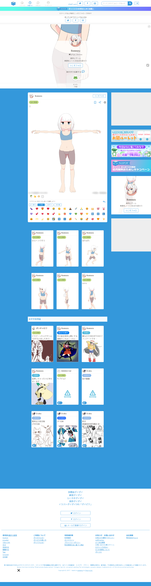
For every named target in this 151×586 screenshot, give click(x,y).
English (5, 538)
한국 (4, 545)
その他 (58, 205)
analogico (80, 570)
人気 (41, 205)
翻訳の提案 (12, 535)
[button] (18, 570)
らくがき (33, 102)
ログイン (75, 513)
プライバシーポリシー (72, 542)
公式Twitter (99, 540)
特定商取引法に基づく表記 (74, 545)
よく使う (33, 205)
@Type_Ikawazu (76, 54)
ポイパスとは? (39, 542)
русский (6, 554)
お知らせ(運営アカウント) (104, 538)
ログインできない (101, 547)
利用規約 (68, 538)
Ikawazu (75, 50)
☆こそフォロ (75, 65)
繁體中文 (6, 550)
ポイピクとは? (39, 538)
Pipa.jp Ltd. (89, 570)
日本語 (5, 557)
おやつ (49, 205)
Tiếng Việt (6, 542)
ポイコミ (98, 552)
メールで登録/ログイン (75, 525)
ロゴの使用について (102, 550)
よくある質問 (100, 542)
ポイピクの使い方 (40, 540)
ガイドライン (69, 540)
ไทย (4, 552)
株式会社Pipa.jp (132, 538)
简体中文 (6, 547)
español (5, 540)
